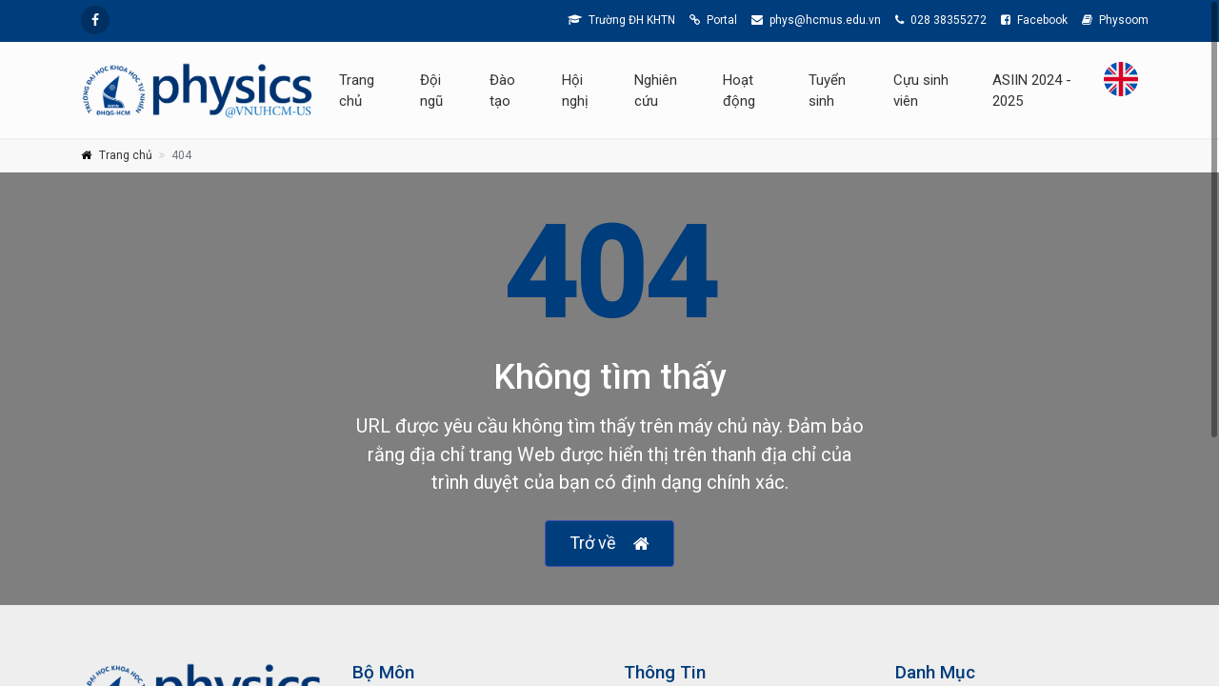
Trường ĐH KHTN (621, 20)
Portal (713, 20)
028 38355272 (941, 20)
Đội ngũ (431, 90)
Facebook (1034, 20)
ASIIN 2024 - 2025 (1031, 90)
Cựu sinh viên (921, 90)
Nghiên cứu (655, 90)
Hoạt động (739, 90)
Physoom (1115, 20)
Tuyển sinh (827, 90)
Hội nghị (575, 90)
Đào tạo (502, 90)
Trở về (609, 543)
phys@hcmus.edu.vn (816, 20)
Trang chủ (356, 90)
